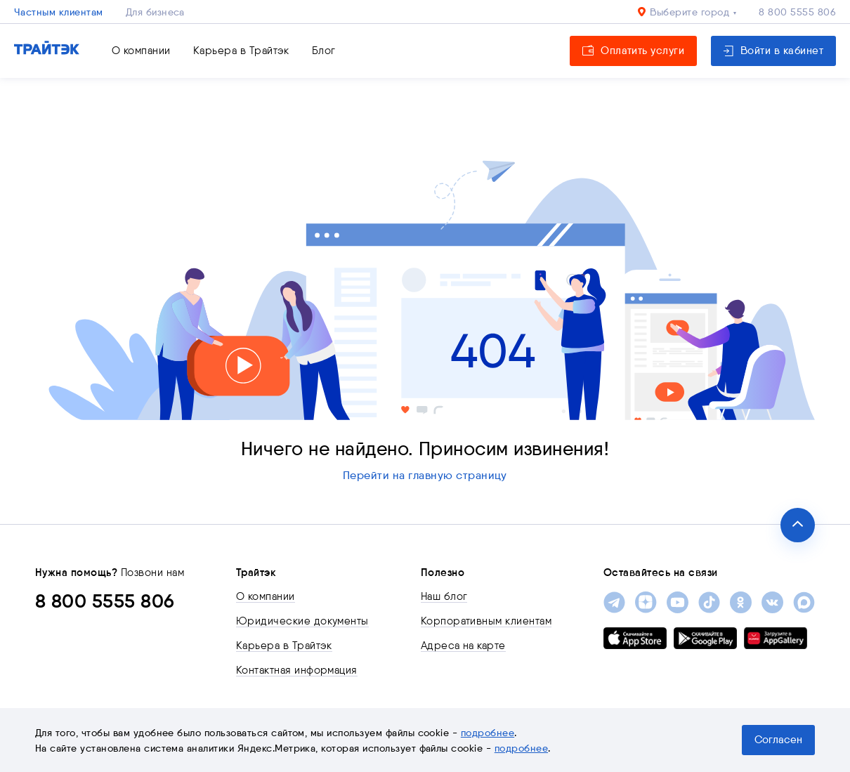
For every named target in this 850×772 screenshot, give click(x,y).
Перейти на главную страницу (425, 475)
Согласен (778, 739)
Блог (324, 50)
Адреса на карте (463, 645)
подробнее (487, 732)
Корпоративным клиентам (486, 621)
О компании (141, 50)
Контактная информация (297, 670)
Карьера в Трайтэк (241, 50)
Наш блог (444, 596)
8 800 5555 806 (797, 12)
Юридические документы (302, 621)
